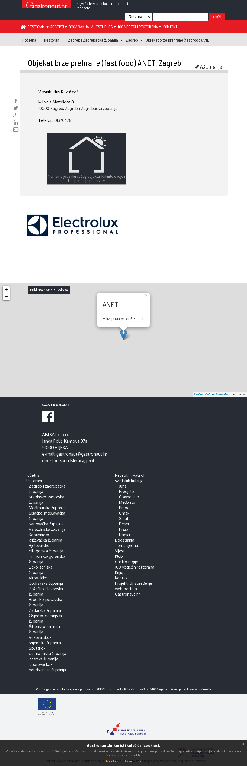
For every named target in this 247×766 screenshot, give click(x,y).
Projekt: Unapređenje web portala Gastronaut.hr (133, 588)
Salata (125, 518)
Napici (124, 534)
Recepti (58, 26)
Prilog (124, 507)
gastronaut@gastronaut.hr (81, 454)
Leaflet (198, 394)
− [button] (6, 297)
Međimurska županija (47, 507)
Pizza (123, 529)
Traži (216, 17)
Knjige (120, 572)
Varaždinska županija (47, 529)
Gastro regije (126, 561)
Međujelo (127, 502)
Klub (119, 556)
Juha (123, 485)
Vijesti (97, 26)
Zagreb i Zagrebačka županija (91, 108)
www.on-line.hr (200, 689)
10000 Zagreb (50, 108)
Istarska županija (43, 658)
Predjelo (126, 491)
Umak (124, 512)
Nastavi (113, 761)
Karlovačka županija (46, 523)
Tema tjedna (126, 545)
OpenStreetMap (218, 394)
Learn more (133, 761)
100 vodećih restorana (139, 26)
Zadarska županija (45, 610)
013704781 (63, 120)
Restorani (38, 26)
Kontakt (170, 26)
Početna (32, 475)
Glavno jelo (129, 496)
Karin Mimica (71, 460)
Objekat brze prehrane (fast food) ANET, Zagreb (104, 62)
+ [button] (6, 289)
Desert (125, 523)
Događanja (79, 26)
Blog (110, 26)
